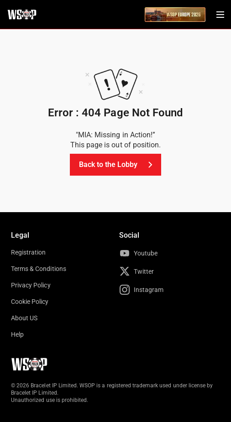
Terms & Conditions (38, 268)
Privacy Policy (31, 285)
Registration (28, 252)
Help (17, 334)
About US (24, 318)
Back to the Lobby (117, 164)
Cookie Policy (30, 301)
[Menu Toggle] (220, 15)
